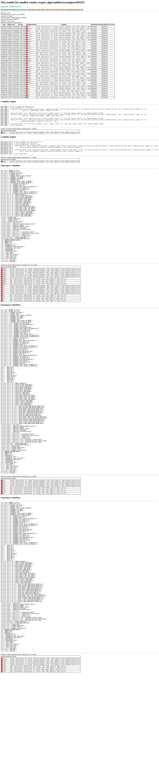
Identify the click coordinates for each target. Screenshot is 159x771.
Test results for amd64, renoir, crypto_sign (39, 9)
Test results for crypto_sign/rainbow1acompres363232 (67, 9)
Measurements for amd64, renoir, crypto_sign (14, 9)
